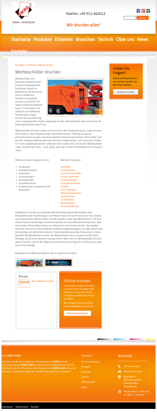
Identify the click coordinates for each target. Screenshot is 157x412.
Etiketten (64, 39)
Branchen (85, 39)
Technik (105, 39)
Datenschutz (21, 406)
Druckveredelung (69, 206)
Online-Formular (77, 313)
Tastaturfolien (68, 196)
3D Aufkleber (67, 199)
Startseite (20, 39)
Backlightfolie (68, 203)
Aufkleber (66, 166)
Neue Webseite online (43, 281)
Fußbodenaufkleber (71, 183)
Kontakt (19, 51)
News (142, 39)
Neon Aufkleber (69, 189)
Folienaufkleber (69, 180)
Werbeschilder (45, 65)
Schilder (65, 186)
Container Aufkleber (71, 173)
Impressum (7, 406)
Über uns (125, 39)
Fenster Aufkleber (70, 176)
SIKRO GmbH (88, 382)
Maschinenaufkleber (71, 193)
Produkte (42, 39)
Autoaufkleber (68, 170)
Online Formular (125, 92)
